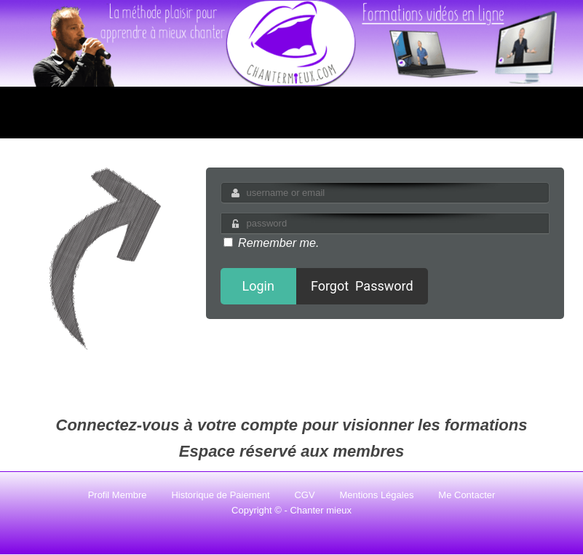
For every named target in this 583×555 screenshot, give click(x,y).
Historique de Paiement (220, 494)
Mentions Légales (377, 494)
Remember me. (271, 242)
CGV (304, 494)
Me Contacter (466, 494)
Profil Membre (117, 494)
